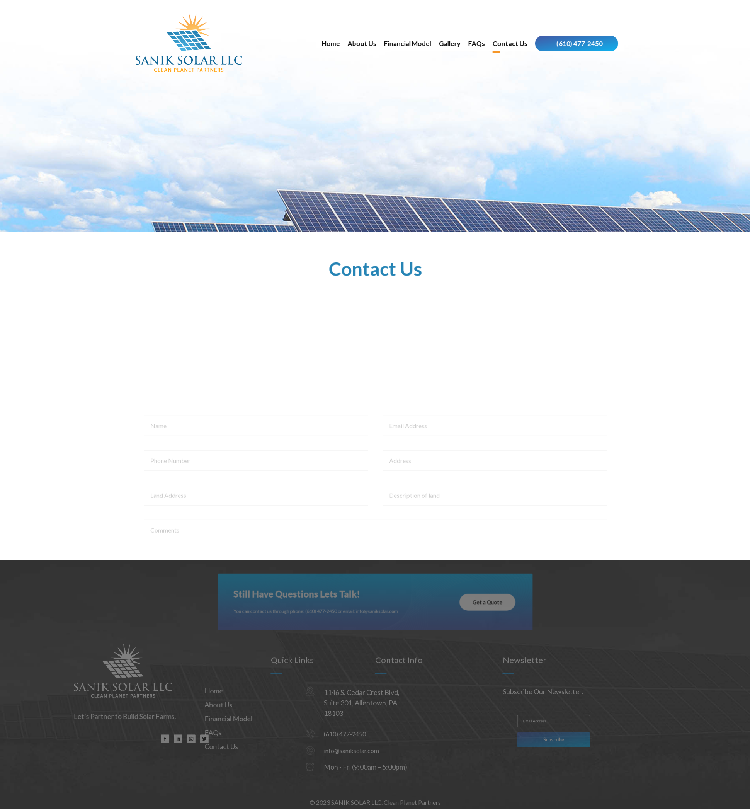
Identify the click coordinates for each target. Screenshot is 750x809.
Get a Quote (468, 602)
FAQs (529, 43)
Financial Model (460, 43)
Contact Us (563, 43)
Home (384, 43)
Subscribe (554, 738)
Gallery (503, 43)
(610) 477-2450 (632, 43)
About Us (415, 43)
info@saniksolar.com (326, 750)
